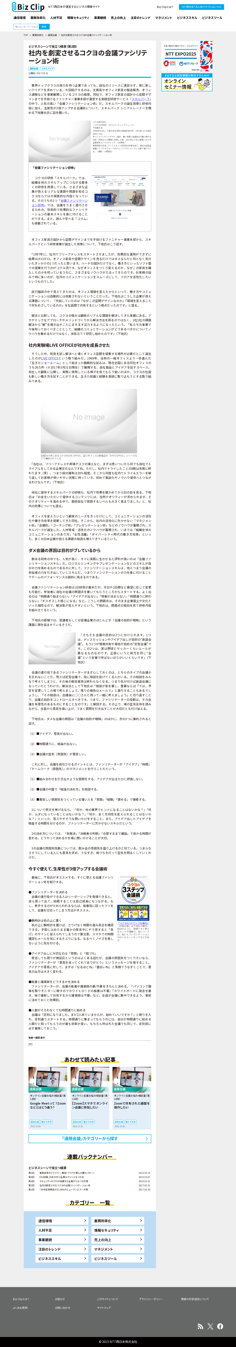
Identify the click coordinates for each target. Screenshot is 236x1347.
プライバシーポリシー (151, 1299)
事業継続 (45, 1239)
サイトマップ (104, 1308)
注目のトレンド (49, 1249)
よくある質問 (20, 1308)
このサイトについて (107, 1299)
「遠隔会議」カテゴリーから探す (90, 1138)
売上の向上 (102, 1239)
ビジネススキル (49, 1258)
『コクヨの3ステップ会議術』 (133, 923)
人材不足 (45, 1230)
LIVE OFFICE (49, 358)
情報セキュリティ (106, 1230)
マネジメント (103, 1249)
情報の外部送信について (195, 1299)
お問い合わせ (62, 1308)
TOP (26, 34)
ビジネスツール (105, 1258)
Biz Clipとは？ (165, 7)
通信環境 (45, 1220)
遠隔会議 (52, 34)
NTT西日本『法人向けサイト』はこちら (201, 7)
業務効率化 (38, 34)
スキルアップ (47, 68)
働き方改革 (47, 1121)
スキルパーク (141, 99)
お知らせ (60, 1299)
